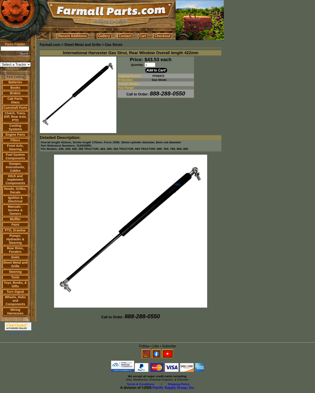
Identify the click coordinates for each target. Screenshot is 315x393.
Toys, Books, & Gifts (15, 284)
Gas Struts (113, 45)
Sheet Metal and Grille (15, 264)
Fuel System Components (15, 156)
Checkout (162, 36)
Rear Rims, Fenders (15, 249)
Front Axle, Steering (15, 147)
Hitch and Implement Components (15, 179)
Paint (15, 224)
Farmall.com (50, 45)
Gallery (104, 36)
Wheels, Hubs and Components (15, 300)
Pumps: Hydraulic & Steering (15, 239)
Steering (15, 272)
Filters (15, 140)
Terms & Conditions (140, 384)
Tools (15, 277)
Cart (142, 36)
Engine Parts (15, 134)
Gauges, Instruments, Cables (15, 167)
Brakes (15, 93)
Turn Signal (15, 291)
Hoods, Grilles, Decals (15, 190)
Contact (125, 36)
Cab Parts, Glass (15, 100)
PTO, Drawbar (15, 230)
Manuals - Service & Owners (15, 210)
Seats (15, 257)
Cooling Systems (15, 127)
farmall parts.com (18, 333)
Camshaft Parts (15, 107)
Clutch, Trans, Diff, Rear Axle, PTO (15, 116)
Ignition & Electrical (15, 199)
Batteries (15, 82)
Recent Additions (72, 36)
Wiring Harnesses (15, 311)
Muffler (15, 219)
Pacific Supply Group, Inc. (173, 388)
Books (15, 87)
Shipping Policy (179, 384)
